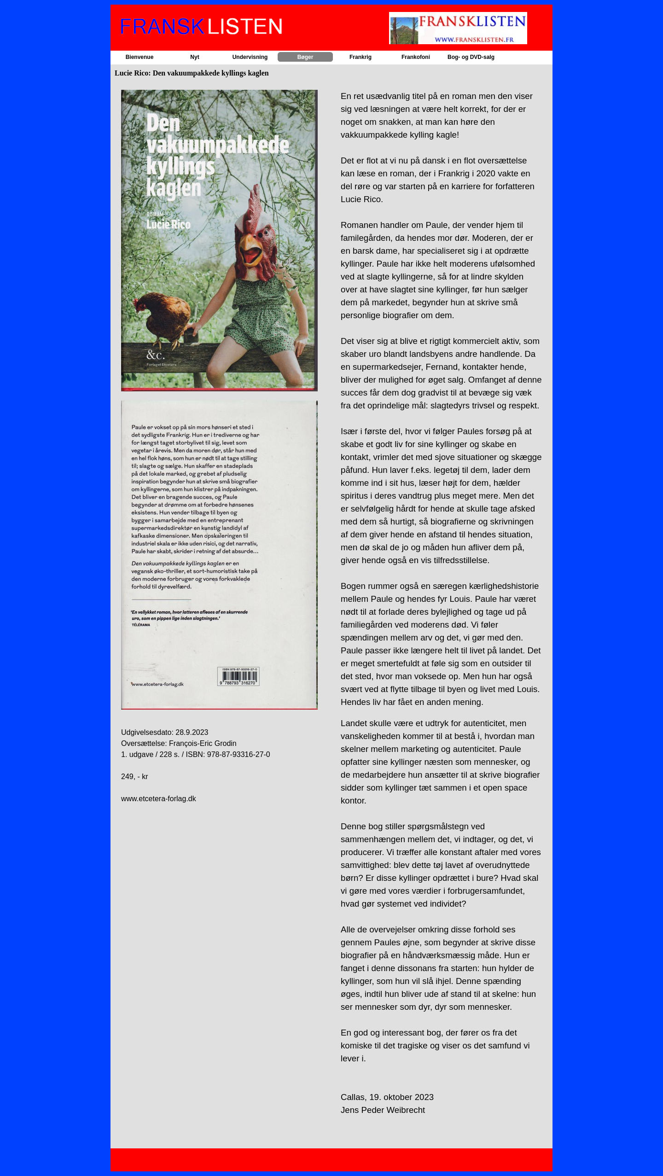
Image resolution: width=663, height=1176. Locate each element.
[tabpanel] (221, 447)
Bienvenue (140, 57)
